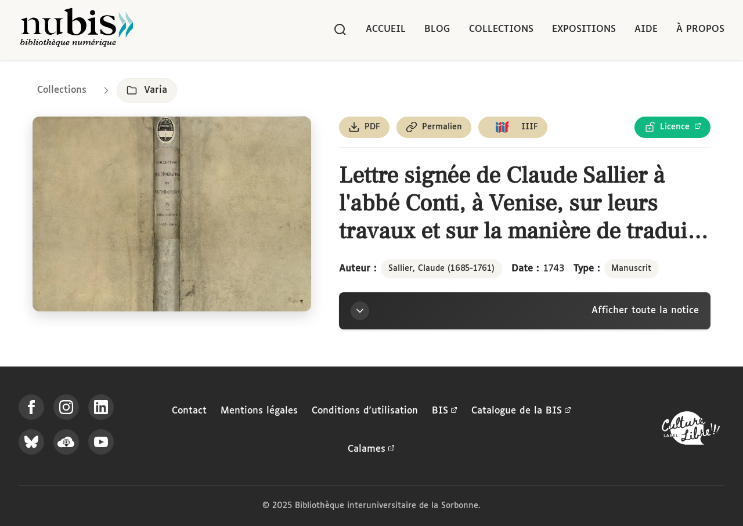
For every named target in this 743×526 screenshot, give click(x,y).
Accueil (386, 29)
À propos (700, 29)
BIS (444, 411)
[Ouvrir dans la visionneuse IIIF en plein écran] (172, 214)
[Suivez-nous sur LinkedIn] (101, 407)
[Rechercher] (340, 30)
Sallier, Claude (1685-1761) (441, 268)
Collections (501, 29)
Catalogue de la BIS (521, 411)
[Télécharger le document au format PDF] (364, 127)
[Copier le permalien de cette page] (433, 127)
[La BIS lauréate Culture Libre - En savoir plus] (690, 430)
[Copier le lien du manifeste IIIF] (512, 127)
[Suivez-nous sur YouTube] (101, 442)
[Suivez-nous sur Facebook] (31, 407)
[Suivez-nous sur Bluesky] (31, 442)
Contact (189, 411)
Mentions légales (259, 411)
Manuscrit (631, 268)
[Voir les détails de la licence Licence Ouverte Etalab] (672, 127)
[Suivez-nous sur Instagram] (66, 407)
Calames (371, 449)
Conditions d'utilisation (365, 411)
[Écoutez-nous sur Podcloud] (66, 442)
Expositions (584, 29)
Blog (437, 29)
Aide (646, 29)
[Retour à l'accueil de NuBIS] (77, 30)
